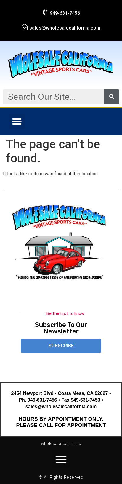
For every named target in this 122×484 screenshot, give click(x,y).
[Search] (111, 96)
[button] (17, 121)
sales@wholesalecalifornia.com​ (64, 28)
